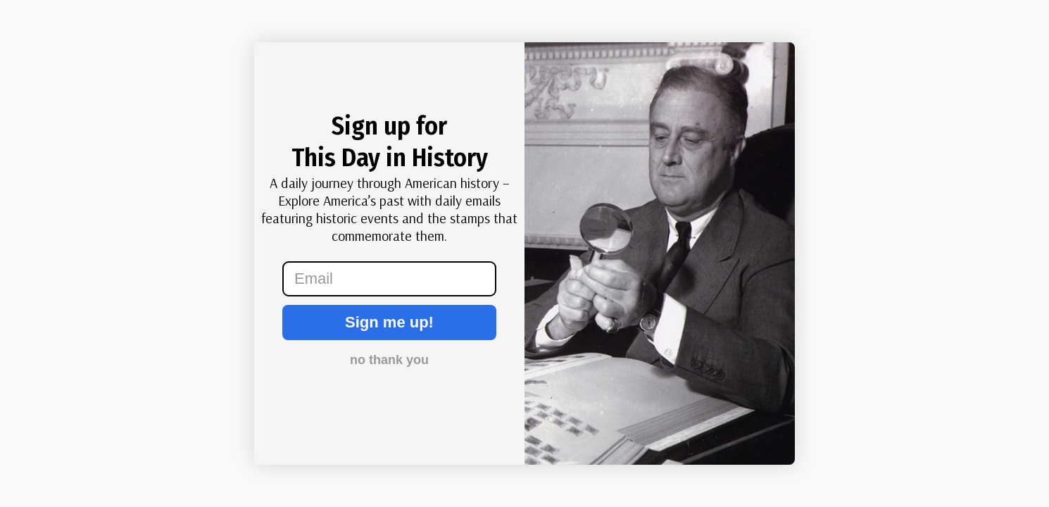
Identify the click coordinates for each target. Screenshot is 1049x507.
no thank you (389, 360)
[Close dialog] (112, 63)
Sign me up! (389, 322)
